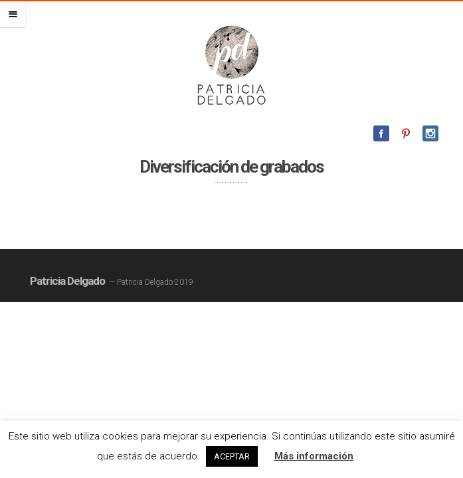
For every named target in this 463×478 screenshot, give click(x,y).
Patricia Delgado (67, 280)
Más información (313, 456)
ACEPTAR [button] (232, 456)
